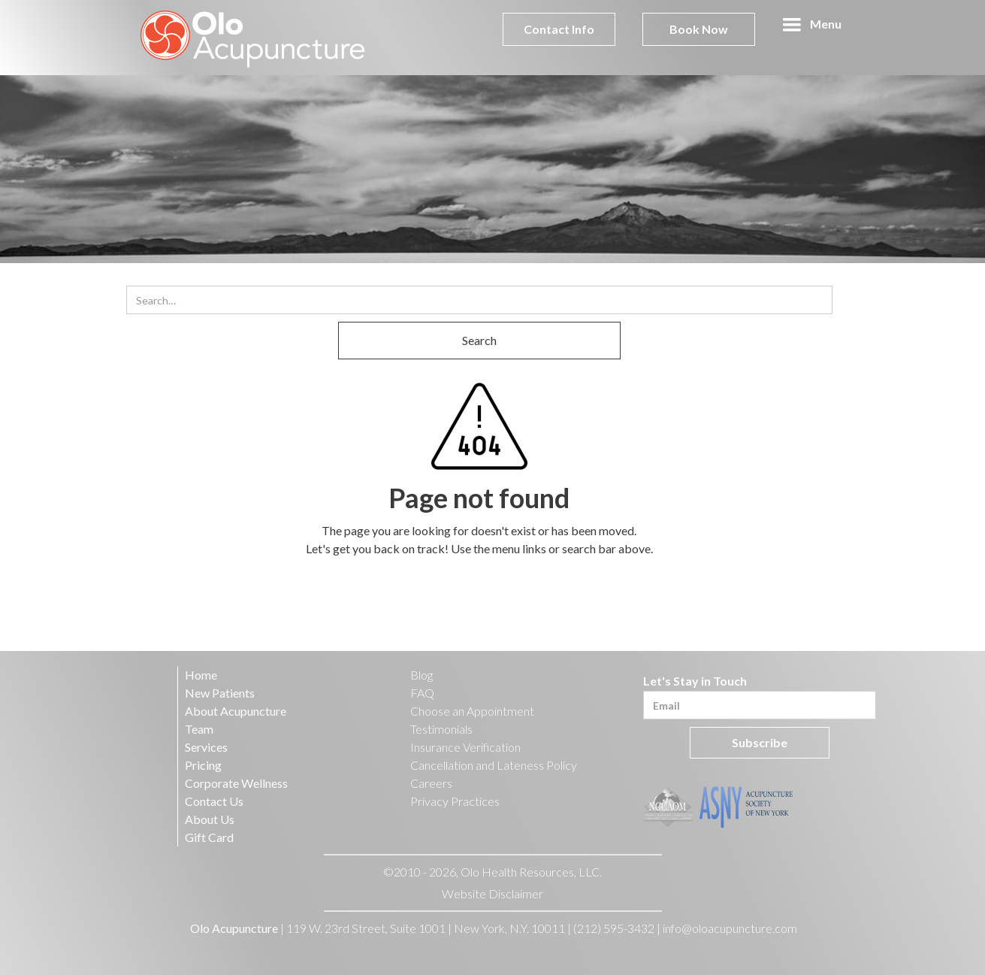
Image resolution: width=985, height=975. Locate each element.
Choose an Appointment (472, 711)
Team (199, 729)
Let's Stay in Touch (695, 681)
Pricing (203, 765)
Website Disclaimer (492, 893)
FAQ (422, 693)
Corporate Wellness (236, 783)
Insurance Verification (465, 747)
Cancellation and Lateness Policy (493, 765)
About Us (209, 819)
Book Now (698, 29)
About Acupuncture (235, 711)
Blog (421, 675)
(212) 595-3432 (613, 928)
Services (206, 747)
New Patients (220, 693)
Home (201, 675)
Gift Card (209, 837)
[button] (811, 25)
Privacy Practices (455, 801)
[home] (252, 37)
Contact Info (559, 29)
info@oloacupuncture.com (730, 928)
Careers (431, 783)
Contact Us (214, 801)
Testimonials (441, 729)
